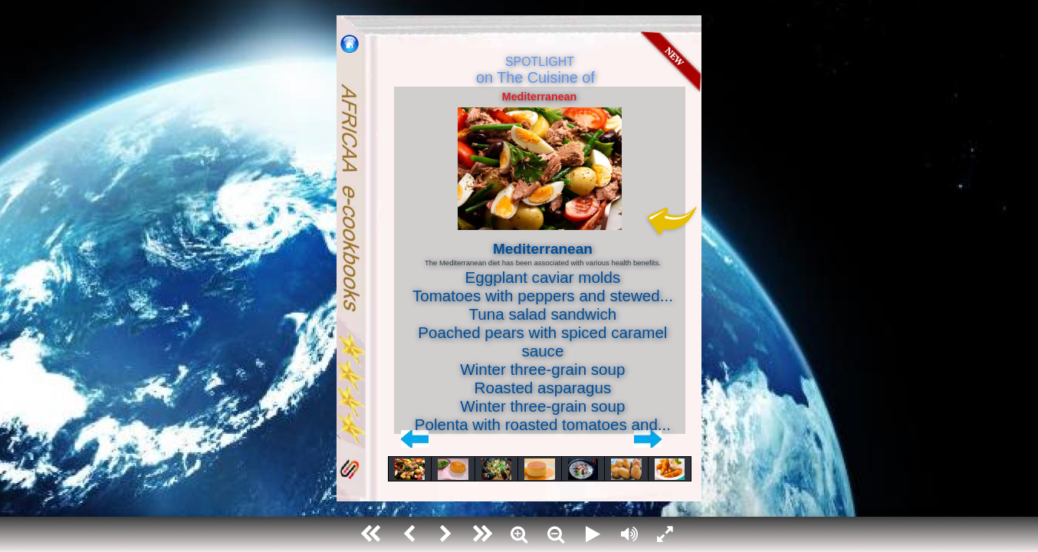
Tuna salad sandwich (543, 314)
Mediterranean (539, 96)
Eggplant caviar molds (543, 277)
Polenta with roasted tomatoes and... (543, 424)
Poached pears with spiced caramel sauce (542, 342)
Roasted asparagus (543, 387)
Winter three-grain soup (542, 369)
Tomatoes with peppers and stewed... (542, 295)
